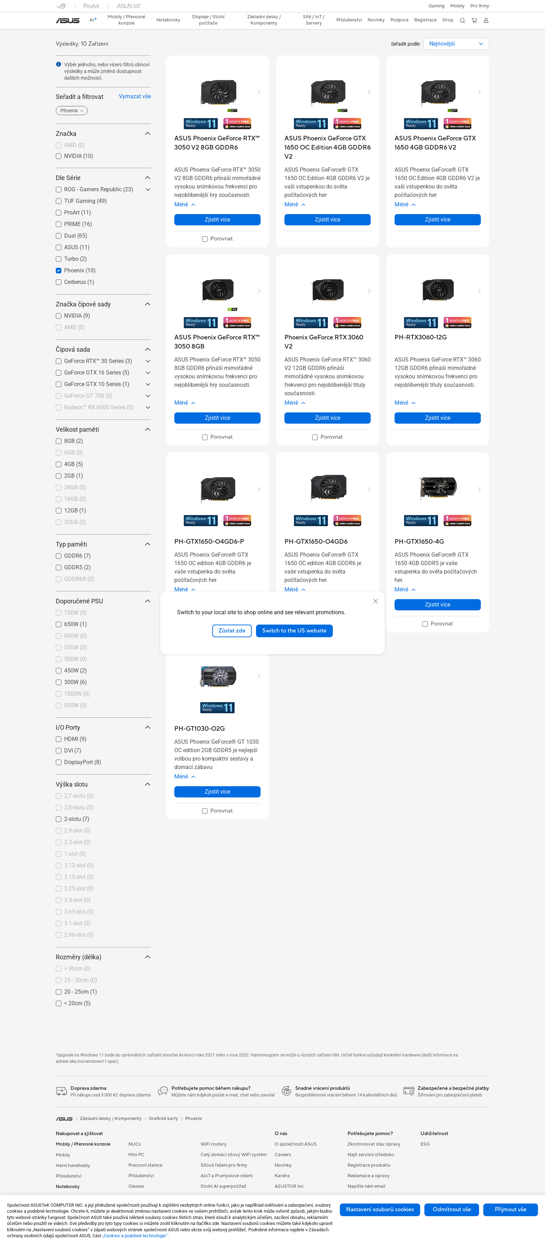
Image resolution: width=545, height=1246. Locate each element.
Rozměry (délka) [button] (103, 957)
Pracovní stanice (145, 1165)
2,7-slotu (79, 796)
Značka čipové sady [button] (103, 304)
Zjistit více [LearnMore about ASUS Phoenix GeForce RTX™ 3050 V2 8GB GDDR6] (217, 219)
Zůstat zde (231, 630)
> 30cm (77, 968)
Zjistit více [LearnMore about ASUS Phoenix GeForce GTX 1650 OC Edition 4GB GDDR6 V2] (327, 219)
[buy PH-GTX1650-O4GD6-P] (209, 541)
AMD (74, 145)
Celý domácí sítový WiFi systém (234, 1155)
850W (75, 705)
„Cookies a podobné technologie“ (135, 1235)
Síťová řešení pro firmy (224, 1165)
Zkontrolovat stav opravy (374, 1144)
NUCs (134, 1144)
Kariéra (282, 1176)
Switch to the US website (294, 630)
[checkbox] (103, 145)
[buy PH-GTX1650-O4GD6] (316, 541)
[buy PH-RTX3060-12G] (421, 337)
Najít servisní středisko (371, 1155)
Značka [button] (103, 133)
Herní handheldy (73, 1165)
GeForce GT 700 (88, 395)
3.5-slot (77, 900)
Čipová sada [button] (103, 349)
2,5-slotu (79, 807)
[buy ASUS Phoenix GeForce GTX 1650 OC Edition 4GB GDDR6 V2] (327, 147)
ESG (425, 1144)
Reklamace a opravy (369, 1176)
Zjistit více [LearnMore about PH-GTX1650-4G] (437, 604)
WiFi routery (214, 1144)
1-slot (75, 853)
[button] (437, 6)
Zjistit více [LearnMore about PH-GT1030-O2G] (217, 791)
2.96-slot (79, 935)
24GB (75, 487)
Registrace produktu (369, 1165)
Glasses (136, 1186)
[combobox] (456, 44)
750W (75, 612)
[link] (68, 20)
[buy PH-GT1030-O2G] (199, 729)
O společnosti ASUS (296, 1144)
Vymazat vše (135, 96)
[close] (375, 601)
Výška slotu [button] (103, 784)
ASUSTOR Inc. (290, 1186)
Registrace (425, 20)
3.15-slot (79, 877)
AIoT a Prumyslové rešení (227, 1176)
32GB (75, 522)
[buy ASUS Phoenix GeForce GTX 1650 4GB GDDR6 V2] (438, 143)
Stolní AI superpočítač (224, 1186)
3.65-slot (79, 911)
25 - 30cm (80, 980)
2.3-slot (77, 842)
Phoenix (193, 1118)
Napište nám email (366, 1186)
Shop (447, 20)
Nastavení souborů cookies (380, 1209)
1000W (77, 693)
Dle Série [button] (103, 177)
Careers (283, 1155)
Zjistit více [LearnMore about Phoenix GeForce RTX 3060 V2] (327, 418)
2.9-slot (77, 830)
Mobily (457, 6)
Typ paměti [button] (103, 544)
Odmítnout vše (452, 1209)
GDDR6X (79, 579)
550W (75, 647)
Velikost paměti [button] (103, 429)
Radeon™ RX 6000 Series (99, 407)
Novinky (283, 1165)
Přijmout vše (510, 1209)
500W (75, 659)
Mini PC (136, 1155)
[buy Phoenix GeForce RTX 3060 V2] (327, 342)
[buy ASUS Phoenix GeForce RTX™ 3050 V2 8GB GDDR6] (217, 143)
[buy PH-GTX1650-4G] (419, 541)
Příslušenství (68, 1176)
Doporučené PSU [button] (103, 601)
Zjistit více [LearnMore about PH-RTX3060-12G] (437, 418)
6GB (73, 452)
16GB (75, 499)
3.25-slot (79, 888)
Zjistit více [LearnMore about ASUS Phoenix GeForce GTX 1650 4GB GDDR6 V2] (437, 219)
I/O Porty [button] (103, 727)
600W (75, 635)
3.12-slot (79, 865)
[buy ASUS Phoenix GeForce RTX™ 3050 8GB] (217, 342)
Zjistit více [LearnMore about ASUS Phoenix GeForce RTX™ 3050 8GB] (217, 418)
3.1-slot (77, 923)
